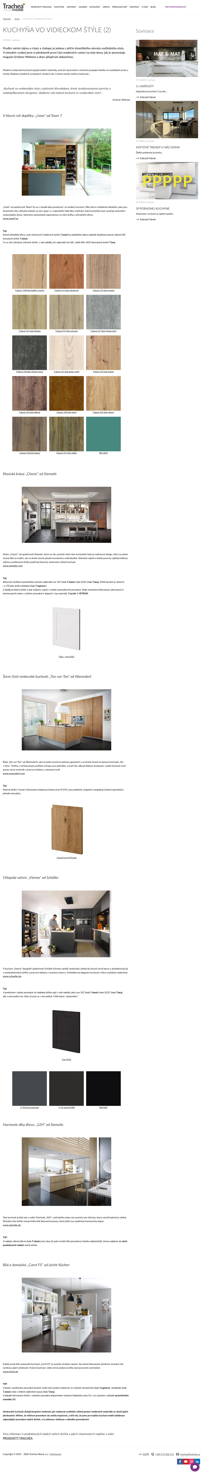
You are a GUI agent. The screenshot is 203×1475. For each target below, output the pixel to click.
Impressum (55, 1455)
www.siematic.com (13, 566)
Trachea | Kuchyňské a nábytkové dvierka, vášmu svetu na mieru (14, 6)
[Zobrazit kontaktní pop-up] (195, 1467)
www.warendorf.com (14, 774)
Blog (17, 19)
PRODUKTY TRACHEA (18, 1439)
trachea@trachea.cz (190, 1455)
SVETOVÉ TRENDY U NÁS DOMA (158, 147)
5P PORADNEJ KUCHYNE (153, 208)
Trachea (7, 19)
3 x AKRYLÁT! (145, 86)
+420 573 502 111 (164, 1455)
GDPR (146, 1455)
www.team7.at (10, 219)
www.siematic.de (12, 1226)
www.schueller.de (12, 977)
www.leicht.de (10, 1372)
